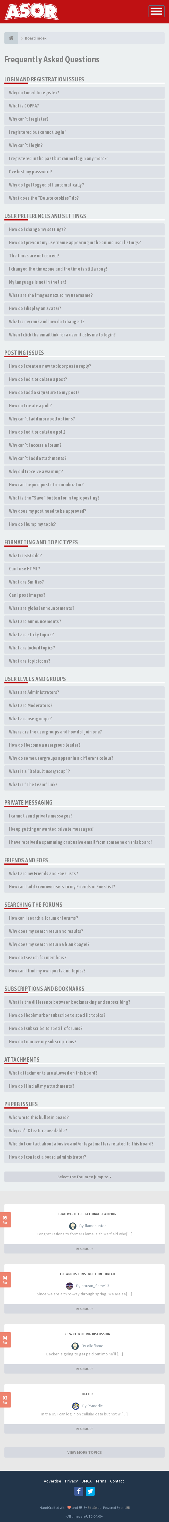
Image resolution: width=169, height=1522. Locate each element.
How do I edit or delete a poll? (37, 432)
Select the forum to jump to (84, 1176)
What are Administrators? (34, 692)
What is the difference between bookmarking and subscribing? (69, 1002)
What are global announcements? (41, 608)
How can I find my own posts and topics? (47, 970)
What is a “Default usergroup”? (39, 771)
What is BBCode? (25, 555)
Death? (87, 1394)
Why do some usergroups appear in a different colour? (61, 758)
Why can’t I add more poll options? (42, 418)
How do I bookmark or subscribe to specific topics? (57, 1015)
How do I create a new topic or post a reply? (50, 366)
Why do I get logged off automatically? (46, 184)
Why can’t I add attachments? (37, 458)
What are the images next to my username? (51, 295)
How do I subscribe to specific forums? (45, 1028)
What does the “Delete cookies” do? (44, 198)
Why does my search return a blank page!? (49, 944)
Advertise (52, 1481)
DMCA (87, 1481)
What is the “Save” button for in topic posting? (54, 497)
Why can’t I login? (25, 145)
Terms (100, 1481)
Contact (117, 1481)
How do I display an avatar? (35, 308)
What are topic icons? (29, 660)
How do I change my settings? (37, 229)
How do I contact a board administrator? (47, 1157)
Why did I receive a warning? (36, 471)
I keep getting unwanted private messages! (51, 829)
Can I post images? (27, 595)
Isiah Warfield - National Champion (87, 1214)
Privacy (71, 1481)
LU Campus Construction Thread (87, 1274)
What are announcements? (35, 621)
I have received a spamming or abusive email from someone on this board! (80, 842)
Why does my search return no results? (46, 931)
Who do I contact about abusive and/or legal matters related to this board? (81, 1143)
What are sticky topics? (31, 634)
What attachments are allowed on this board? (53, 1072)
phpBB (125, 1507)
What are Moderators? (30, 705)
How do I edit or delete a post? (38, 379)
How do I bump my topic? (32, 524)
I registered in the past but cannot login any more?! (58, 158)
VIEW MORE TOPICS (84, 1452)
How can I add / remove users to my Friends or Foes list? (62, 886)
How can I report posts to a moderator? (46, 484)
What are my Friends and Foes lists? (43, 873)
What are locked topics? (32, 647)
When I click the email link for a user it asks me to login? (62, 334)
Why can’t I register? (28, 119)
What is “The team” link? (33, 784)
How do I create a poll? (30, 405)
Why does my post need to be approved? (47, 511)
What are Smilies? (26, 581)
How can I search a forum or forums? (43, 918)
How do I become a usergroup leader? (44, 745)
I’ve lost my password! (30, 171)
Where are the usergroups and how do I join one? (55, 731)
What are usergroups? (30, 718)
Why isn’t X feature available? (38, 1130)
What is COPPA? (24, 105)
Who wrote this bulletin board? (39, 1117)
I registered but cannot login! (37, 132)
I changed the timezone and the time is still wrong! (58, 268)
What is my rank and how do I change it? (47, 321)
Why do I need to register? (34, 92)
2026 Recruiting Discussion (87, 1334)
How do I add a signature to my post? (44, 392)
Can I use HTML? (24, 568)
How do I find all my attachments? (41, 1086)
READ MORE (84, 1248)
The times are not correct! (34, 255)
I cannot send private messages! (40, 815)
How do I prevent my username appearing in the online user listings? (75, 242)
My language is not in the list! (37, 282)
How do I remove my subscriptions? (42, 1041)
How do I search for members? (37, 957)
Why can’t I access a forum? (35, 445)
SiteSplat (94, 1507)
